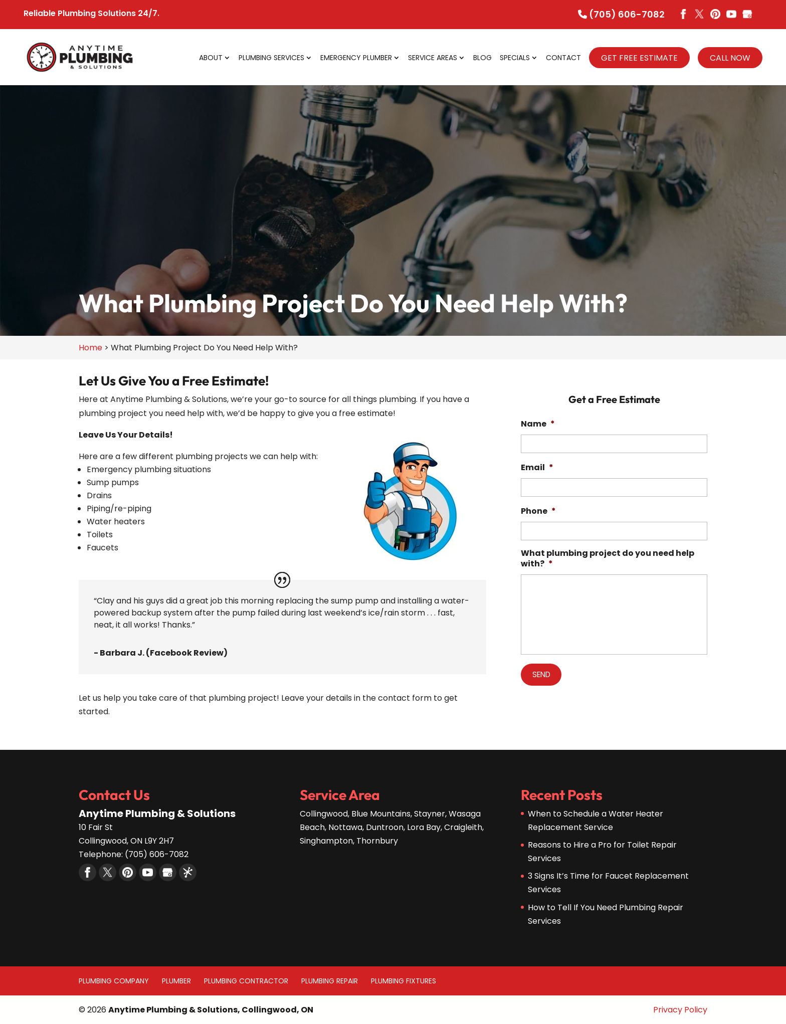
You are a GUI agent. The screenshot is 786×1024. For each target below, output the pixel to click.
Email (537, 468)
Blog (482, 58)
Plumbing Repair (329, 981)
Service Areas (432, 58)
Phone (538, 511)
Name (538, 424)
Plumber (176, 981)
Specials (515, 58)
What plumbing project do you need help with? (607, 558)
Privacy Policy (680, 1009)
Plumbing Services (271, 58)
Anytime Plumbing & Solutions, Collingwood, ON (210, 1009)
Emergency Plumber (356, 58)
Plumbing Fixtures (403, 981)
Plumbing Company (114, 981)
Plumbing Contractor (246, 981)
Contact (563, 58)
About (211, 58)
